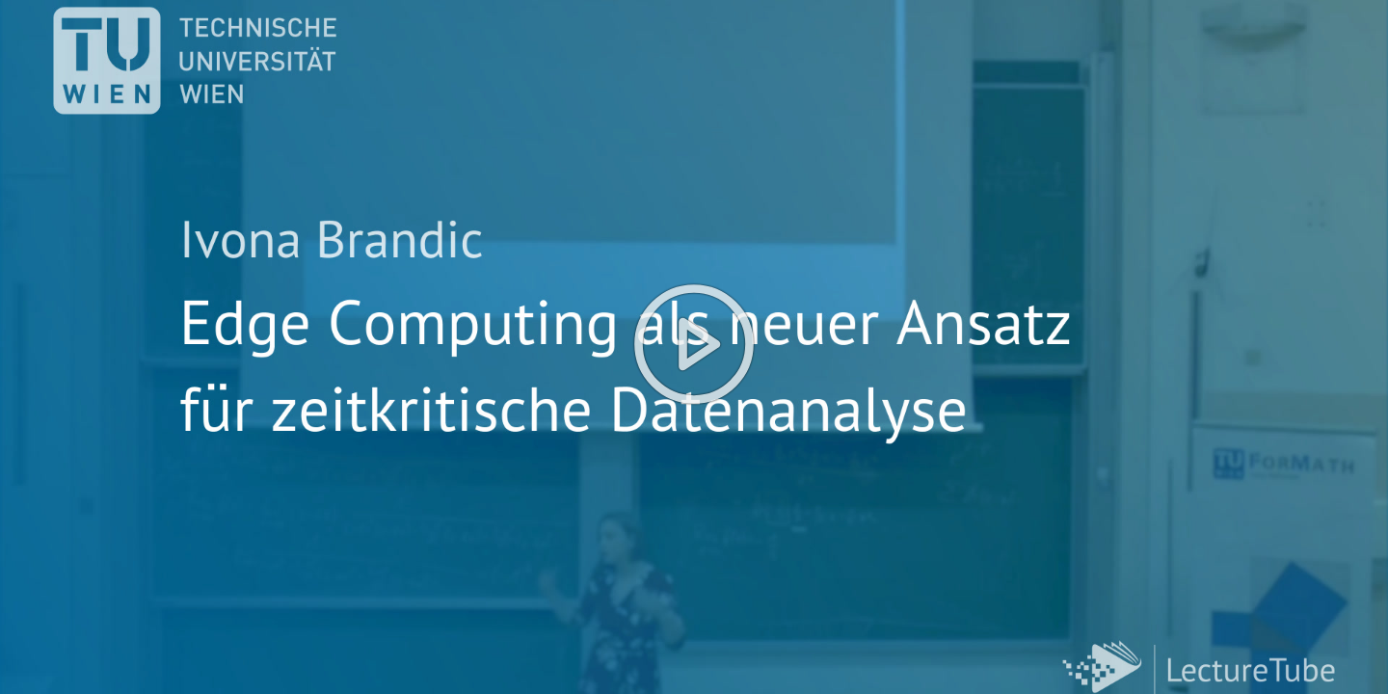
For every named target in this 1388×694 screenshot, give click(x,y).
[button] (694, 347)
